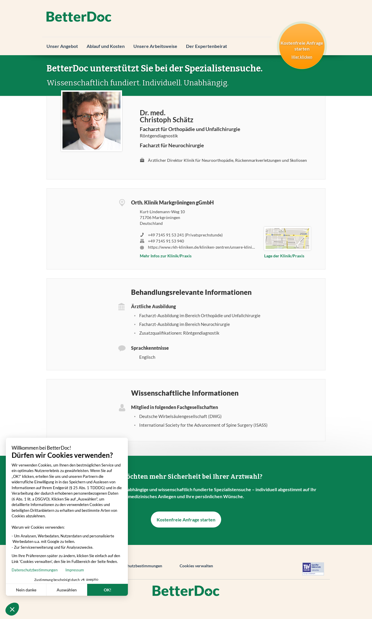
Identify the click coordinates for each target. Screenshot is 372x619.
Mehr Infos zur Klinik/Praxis (166, 255)
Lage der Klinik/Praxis (284, 255)
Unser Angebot (62, 46)
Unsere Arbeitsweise (155, 46)
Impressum (20, 570)
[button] (12, 609)
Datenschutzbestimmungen (137, 565)
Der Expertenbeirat (206, 46)
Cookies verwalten (196, 565)
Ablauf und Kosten (106, 46)
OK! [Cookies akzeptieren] (53, 589)
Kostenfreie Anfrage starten (186, 519)
